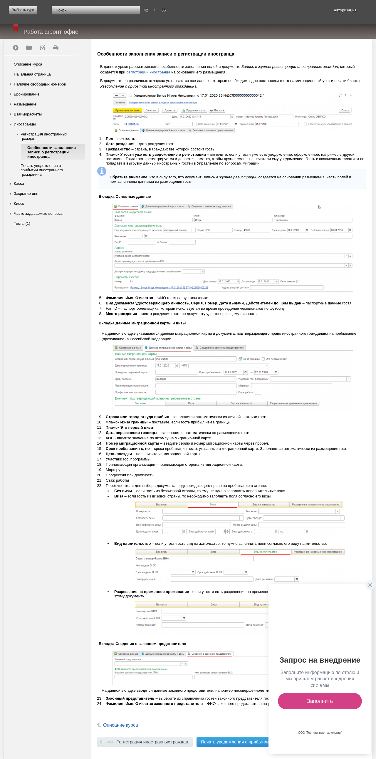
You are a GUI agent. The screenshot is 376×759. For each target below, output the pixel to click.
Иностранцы (25, 124)
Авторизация (345, 10)
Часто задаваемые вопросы (38, 213)
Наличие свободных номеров (40, 84)
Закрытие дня (26, 193)
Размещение (25, 104)
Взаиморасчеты (28, 114)
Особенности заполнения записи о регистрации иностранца (51, 152)
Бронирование (27, 94)
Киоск (19, 203)
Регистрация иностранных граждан (44, 136)
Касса (19, 183)
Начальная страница (32, 74)
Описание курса (28, 64)
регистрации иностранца (148, 72)
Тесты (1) (22, 223)
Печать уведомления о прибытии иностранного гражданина (42, 170)
